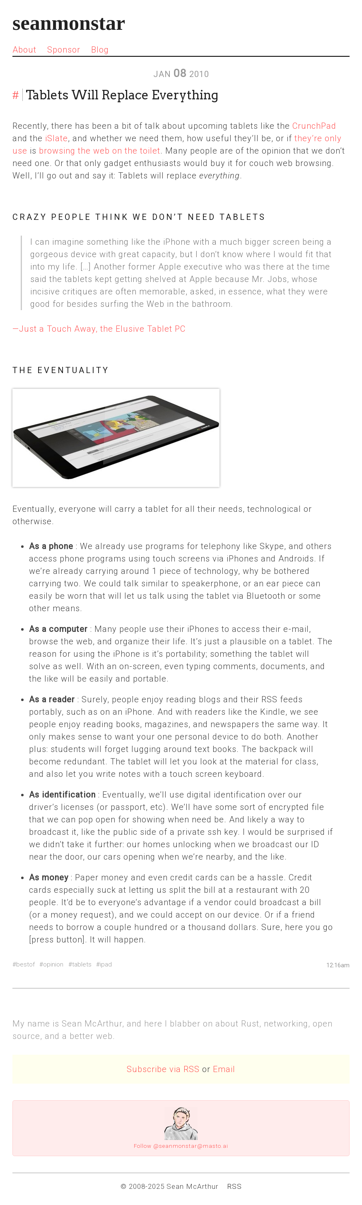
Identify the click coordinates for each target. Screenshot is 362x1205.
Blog (100, 50)
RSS (234, 1186)
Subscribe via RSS (163, 1069)
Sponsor (63, 50)
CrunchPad (314, 126)
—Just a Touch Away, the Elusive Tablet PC (99, 329)
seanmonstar (68, 22)
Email (224, 1069)
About (24, 50)
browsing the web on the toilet (99, 151)
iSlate (56, 138)
